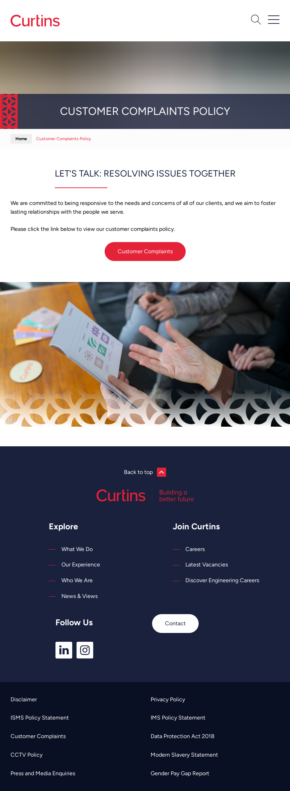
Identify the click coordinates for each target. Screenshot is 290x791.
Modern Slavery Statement (184, 754)
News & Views (79, 596)
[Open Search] (256, 20)
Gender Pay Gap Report (180, 773)
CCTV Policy (26, 754)
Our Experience (80, 564)
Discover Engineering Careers (222, 580)
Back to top (145, 472)
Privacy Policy (168, 699)
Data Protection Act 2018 (183, 736)
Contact (175, 623)
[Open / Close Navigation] (273, 19)
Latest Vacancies (206, 564)
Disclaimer (24, 699)
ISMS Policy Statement (40, 717)
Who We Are (77, 580)
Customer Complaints (145, 251)
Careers (195, 549)
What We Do (77, 549)
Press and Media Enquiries (43, 773)
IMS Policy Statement (178, 717)
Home (21, 138)
